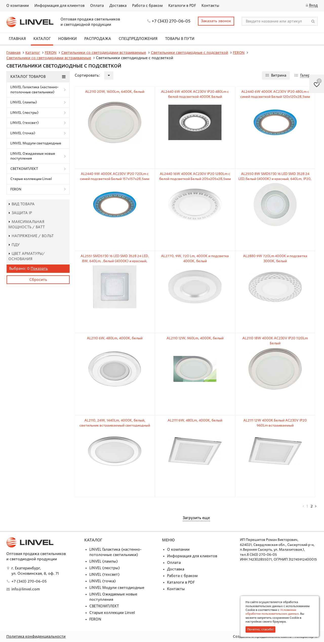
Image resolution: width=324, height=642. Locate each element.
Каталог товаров (38, 77)
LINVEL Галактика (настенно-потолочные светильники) (34, 89)
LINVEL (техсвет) (24, 123)
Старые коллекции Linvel (31, 179)
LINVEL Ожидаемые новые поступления (32, 156)
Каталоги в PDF (182, 6)
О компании (17, 6)
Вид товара (21, 204)
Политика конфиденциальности (36, 636)
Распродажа (97, 39)
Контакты (210, 6)
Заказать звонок (216, 21)
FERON (15, 189)
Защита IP (20, 213)
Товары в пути (179, 39)
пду (14, 245)
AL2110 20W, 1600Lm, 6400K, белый (114, 92)
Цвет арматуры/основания (26, 256)
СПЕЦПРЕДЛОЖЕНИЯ (138, 39)
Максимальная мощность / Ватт (26, 224)
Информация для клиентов (59, 6)
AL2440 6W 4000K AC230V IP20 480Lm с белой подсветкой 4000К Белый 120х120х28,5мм (195, 96)
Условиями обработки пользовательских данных (272, 611)
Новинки (67, 39)
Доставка (118, 6)
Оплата (97, 6)
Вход (313, 5)
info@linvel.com (25, 589)
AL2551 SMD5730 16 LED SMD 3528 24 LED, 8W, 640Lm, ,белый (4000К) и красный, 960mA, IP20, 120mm (114, 261)
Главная (17, 39)
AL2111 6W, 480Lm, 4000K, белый (195, 420)
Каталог (42, 39)
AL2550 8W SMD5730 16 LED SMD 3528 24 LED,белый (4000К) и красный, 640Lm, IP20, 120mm (275, 179)
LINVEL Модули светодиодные (35, 143)
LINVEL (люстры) (24, 113)
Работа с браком (147, 6)
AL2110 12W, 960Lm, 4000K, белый (195, 338)
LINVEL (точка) (22, 133)
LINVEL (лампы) (23, 102)
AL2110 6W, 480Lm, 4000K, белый (115, 338)
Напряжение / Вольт (31, 236)
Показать (39, 269)
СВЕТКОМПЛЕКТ (24, 169)
